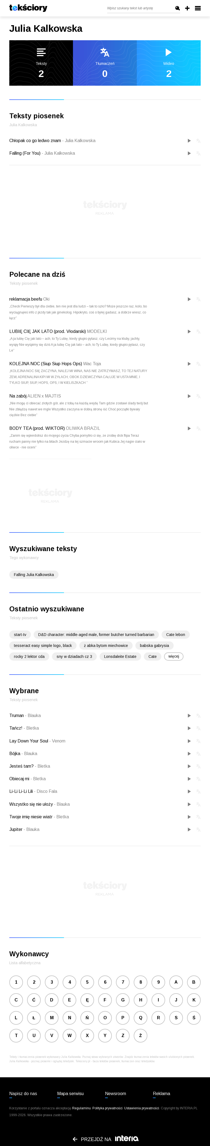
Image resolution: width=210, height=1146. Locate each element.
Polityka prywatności (107, 1108)
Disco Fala (45, 791)
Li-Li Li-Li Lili (21, 791)
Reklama (161, 1093)
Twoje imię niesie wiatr (31, 816)
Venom (57, 741)
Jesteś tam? (22, 766)
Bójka (15, 753)
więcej (173, 656)
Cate (152, 656)
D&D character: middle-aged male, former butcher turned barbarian (96, 634)
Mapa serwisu (70, 1093)
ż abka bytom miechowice (106, 645)
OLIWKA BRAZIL (83, 428)
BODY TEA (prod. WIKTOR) (37, 428)
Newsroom (115, 1093)
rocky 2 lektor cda (29, 656)
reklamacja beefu (25, 299)
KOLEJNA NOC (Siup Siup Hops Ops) (45, 363)
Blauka (33, 715)
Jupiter (16, 829)
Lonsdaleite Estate (120, 656)
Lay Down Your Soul (29, 741)
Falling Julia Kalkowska (34, 574)
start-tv (20, 634)
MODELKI (97, 331)
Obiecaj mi (19, 778)
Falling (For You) (42, 153)
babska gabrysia (154, 645)
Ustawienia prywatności (141, 1108)
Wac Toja (92, 363)
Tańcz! (16, 728)
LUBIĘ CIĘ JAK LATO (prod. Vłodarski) (47, 331)
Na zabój (18, 396)
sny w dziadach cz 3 (74, 656)
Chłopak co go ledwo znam (52, 140)
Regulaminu (81, 1108)
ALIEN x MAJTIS (44, 396)
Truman (17, 715)
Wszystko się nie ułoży (31, 804)
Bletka (31, 728)
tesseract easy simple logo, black (43, 645)
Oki (46, 299)
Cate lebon (175, 634)
